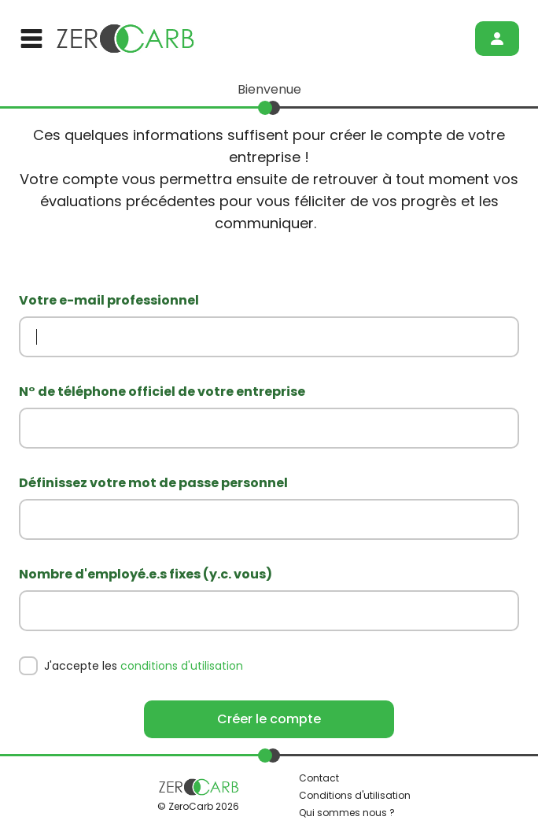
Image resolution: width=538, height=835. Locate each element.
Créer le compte (269, 719)
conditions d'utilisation (181, 666)
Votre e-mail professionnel (109, 300)
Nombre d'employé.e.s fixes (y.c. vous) (145, 574)
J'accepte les (143, 666)
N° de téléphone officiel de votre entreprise (162, 391)
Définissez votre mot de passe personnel (153, 483)
